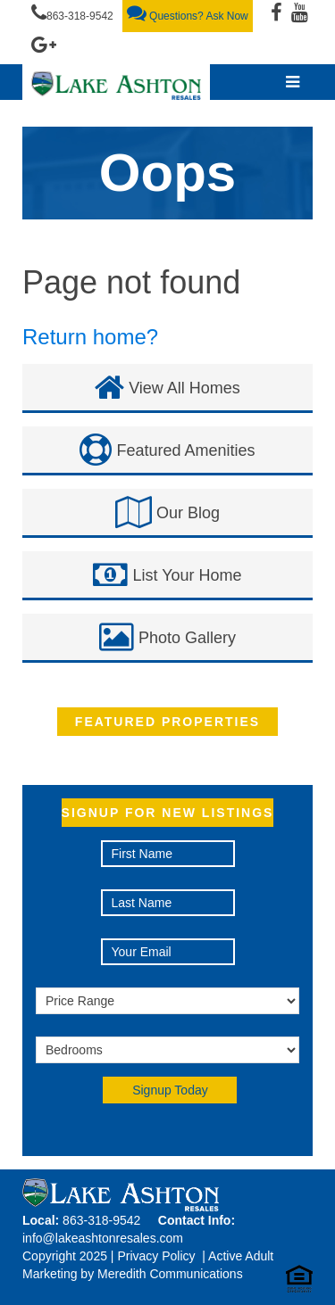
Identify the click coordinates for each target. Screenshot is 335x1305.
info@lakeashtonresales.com (102, 1238)
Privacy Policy (156, 1256)
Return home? (90, 337)
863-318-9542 (72, 12)
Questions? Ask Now (187, 12)
